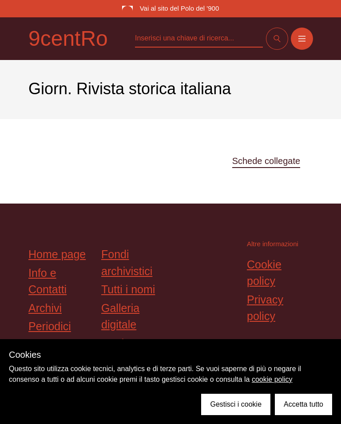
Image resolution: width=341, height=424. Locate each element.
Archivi (45, 308)
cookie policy (272, 379)
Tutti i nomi (128, 289)
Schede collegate (266, 161)
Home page (57, 254)
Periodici (49, 326)
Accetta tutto (303, 404)
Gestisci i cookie (236, 404)
